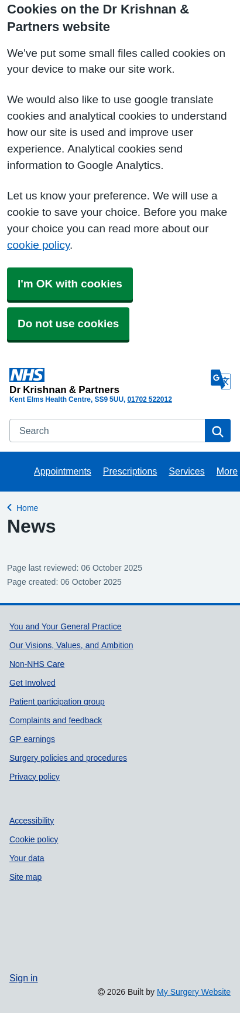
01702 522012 (149, 399)
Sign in (23, 977)
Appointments (62, 471)
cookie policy (38, 244)
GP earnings (32, 739)
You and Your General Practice (65, 626)
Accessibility (31, 821)
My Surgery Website (194, 992)
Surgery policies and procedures (68, 758)
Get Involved (32, 683)
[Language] (221, 379)
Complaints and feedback (55, 720)
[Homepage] (107, 381)
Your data (26, 858)
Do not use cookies (68, 323)
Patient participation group (57, 701)
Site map (25, 877)
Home (27, 506)
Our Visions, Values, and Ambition (71, 645)
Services (186, 471)
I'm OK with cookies (70, 283)
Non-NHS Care (36, 664)
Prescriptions (130, 471)
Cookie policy (33, 839)
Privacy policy (34, 777)
